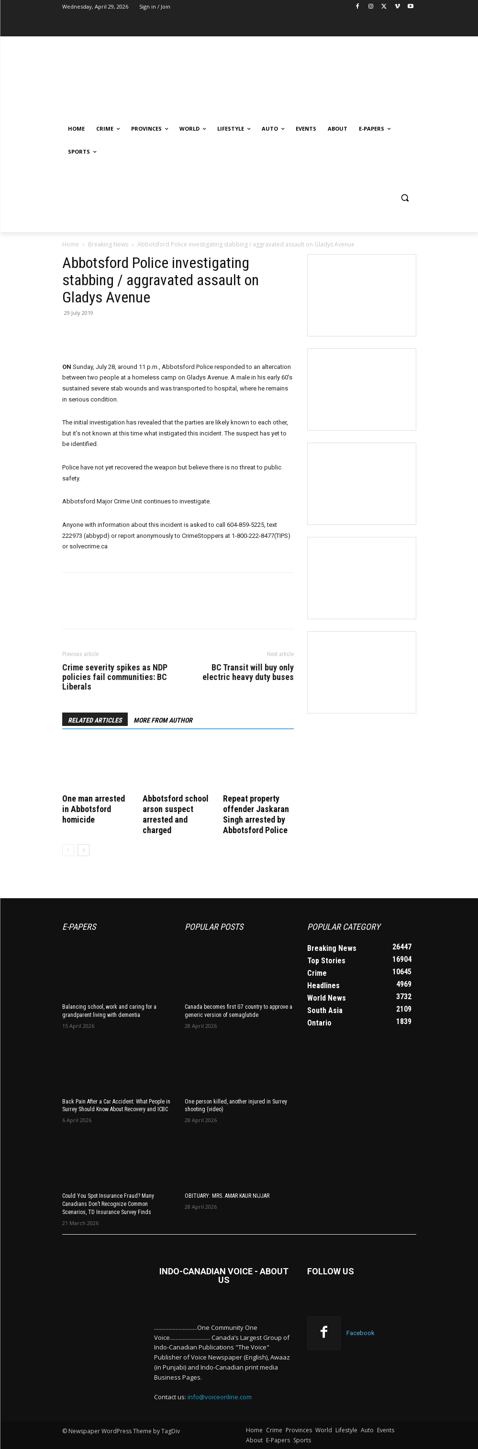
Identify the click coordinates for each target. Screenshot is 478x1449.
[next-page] (83, 850)
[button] (405, 198)
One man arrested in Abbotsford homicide (93, 809)
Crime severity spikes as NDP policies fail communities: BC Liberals (114, 677)
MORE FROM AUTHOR (162, 720)
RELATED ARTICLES (95, 720)
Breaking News (108, 244)
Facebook (360, 1333)
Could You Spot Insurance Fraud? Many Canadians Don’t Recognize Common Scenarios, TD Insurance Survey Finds (108, 1204)
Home (70, 244)
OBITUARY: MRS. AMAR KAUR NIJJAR (227, 1196)
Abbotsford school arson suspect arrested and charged (176, 814)
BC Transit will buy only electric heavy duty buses (248, 672)
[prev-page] (68, 850)
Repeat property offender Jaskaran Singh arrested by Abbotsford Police (256, 814)
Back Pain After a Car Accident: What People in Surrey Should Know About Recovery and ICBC (116, 1105)
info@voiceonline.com (220, 1397)
